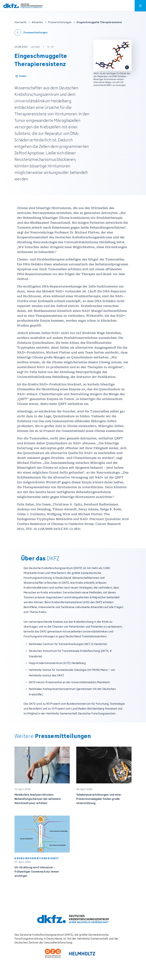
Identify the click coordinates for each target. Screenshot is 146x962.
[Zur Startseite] (22, 5)
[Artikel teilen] (20, 76)
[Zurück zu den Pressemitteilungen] (30, 32)
